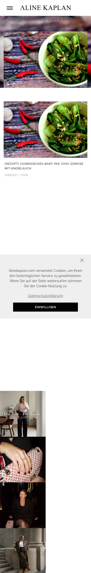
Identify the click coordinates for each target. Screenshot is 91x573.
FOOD (24, 175)
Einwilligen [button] (45, 307)
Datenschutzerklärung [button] (45, 296)
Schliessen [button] (67, 261)
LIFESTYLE (11, 175)
